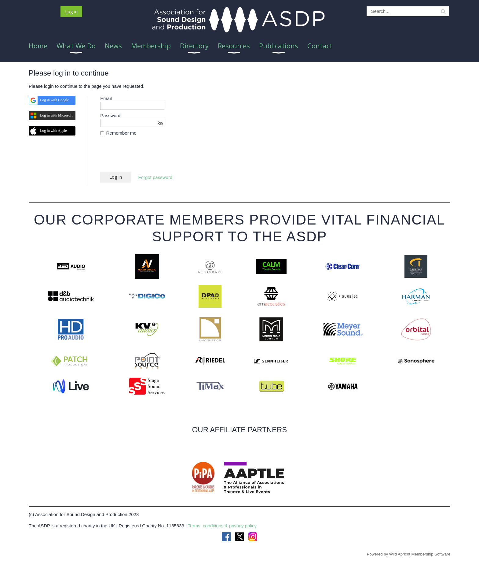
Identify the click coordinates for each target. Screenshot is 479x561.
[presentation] (146, 157)
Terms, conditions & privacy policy (222, 525)
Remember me (121, 133)
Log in (71, 11)
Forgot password (155, 177)
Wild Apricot (399, 554)
